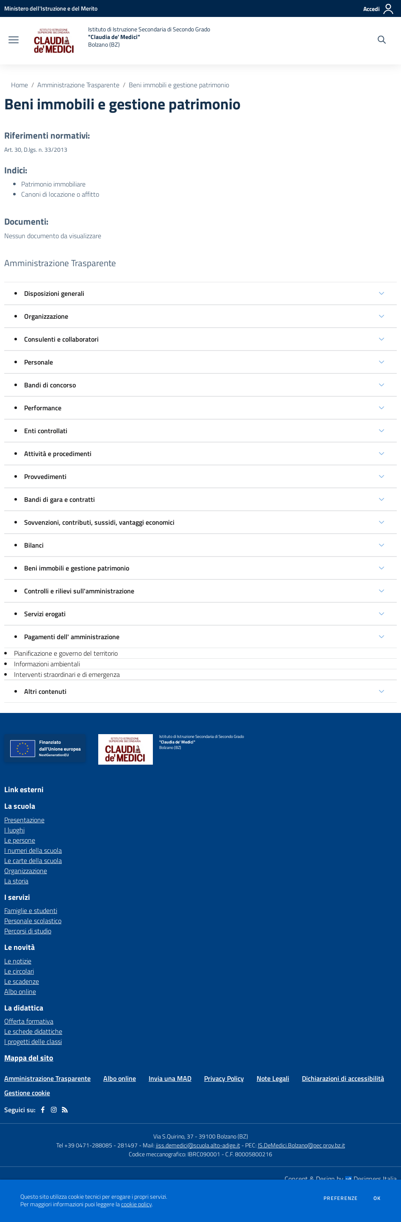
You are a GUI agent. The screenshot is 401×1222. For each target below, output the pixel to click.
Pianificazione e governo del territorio (66, 653)
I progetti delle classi (33, 1041)
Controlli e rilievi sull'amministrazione (79, 591)
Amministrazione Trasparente (78, 85)
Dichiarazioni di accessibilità (343, 1078)
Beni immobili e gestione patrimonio (179, 85)
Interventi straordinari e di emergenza (67, 674)
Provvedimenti (45, 476)
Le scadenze (21, 981)
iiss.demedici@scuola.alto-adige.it (198, 1145)
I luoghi (14, 830)
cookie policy (136, 1204)
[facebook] (43, 1109)
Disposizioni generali (54, 293)
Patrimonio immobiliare (53, 184)
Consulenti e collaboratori (61, 339)
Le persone (19, 840)
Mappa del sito (28, 1057)
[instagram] (54, 1109)
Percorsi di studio (27, 931)
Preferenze (341, 1198)
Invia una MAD (170, 1078)
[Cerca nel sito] (381, 40)
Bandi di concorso (50, 385)
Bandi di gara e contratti (59, 499)
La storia (16, 881)
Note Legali (273, 1078)
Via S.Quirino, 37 (173, 1136)
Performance (42, 408)
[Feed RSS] (65, 1109)
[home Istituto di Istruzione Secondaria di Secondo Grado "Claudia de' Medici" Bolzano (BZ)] (118, 40)
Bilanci (34, 545)
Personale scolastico (32, 921)
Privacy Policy (224, 1078)
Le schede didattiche (33, 1031)
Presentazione (24, 820)
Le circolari (19, 971)
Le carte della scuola (33, 860)
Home (19, 85)
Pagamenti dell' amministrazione (71, 637)
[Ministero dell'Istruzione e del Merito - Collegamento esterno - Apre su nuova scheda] (50, 8)
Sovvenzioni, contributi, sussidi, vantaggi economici (99, 522)
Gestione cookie (27, 1093)
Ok (377, 1198)
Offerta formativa (28, 1021)
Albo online (20, 991)
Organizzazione (46, 316)
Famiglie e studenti (30, 910)
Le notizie (17, 961)
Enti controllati (45, 431)
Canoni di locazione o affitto (60, 194)
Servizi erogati (45, 614)
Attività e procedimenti (57, 453)
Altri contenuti (45, 691)
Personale (38, 362)
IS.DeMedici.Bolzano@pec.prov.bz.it (301, 1145)
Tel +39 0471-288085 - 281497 (97, 1145)
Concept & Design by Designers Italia (341, 1179)
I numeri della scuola (33, 850)
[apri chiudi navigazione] (13, 41)
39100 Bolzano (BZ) (223, 1136)
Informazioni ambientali (47, 664)
